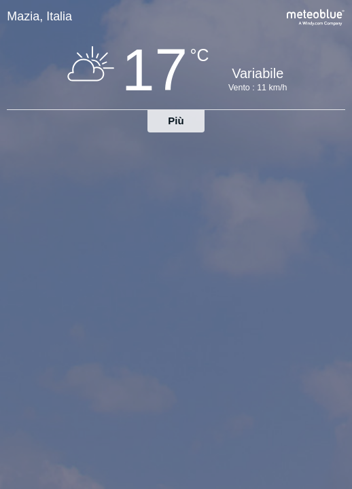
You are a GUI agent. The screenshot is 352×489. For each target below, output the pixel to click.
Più (175, 120)
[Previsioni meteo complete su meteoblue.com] (316, 16)
